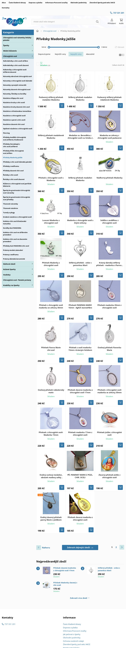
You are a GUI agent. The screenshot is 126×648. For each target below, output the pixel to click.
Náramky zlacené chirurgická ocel (16, 89)
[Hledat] (97, 22)
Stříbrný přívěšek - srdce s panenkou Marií (80, 263)
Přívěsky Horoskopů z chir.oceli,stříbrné (11, 145)
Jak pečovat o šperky (71, 634)
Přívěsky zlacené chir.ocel (13, 171)
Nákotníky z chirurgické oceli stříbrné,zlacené (14, 71)
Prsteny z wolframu (11, 254)
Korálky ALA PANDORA (12, 228)
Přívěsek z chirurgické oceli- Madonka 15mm (51, 433)
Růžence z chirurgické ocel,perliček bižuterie (17, 184)
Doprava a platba (35, 2)
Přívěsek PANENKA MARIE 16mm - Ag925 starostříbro (80, 306)
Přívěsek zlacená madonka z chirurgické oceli (80, 518)
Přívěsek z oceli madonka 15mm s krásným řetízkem (80, 348)
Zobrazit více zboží (78, 598)
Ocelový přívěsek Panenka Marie (109, 348)
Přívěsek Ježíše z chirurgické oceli (109, 433)
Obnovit (121, 47)
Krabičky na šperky (11, 285)
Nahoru (46, 547)
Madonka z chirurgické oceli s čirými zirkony (80, 221)
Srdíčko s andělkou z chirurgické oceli (109, 221)
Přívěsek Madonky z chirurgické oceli (51, 263)
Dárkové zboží (9, 264)
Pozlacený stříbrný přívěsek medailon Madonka (51, 98)
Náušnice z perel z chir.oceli (14, 120)
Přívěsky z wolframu (11, 166)
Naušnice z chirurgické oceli (14, 115)
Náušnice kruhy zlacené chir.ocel (16, 107)
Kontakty (5, 8)
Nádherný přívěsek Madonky (109, 177)
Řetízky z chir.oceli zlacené (13, 179)
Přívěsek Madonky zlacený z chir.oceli (65, 583)
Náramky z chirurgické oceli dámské (17, 81)
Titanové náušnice (10, 208)
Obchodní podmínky (79, 2)
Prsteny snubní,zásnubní (13, 250)
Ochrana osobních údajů (73, 641)
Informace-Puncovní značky (56, 2)
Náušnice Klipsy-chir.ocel (13, 98)
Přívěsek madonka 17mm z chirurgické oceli (80, 433)
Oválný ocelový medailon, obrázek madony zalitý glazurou (51, 476)
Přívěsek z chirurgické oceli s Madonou (50, 179)
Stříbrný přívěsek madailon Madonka (80, 98)
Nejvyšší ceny (75, 54)
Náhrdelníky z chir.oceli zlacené (16, 65)
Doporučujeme (44, 54)
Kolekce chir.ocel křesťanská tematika (14, 222)
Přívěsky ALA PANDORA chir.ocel (16, 246)
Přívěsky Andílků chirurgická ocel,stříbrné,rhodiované (14, 138)
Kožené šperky (9, 269)
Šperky (6, 45)
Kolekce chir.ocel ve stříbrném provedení (15, 233)
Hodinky (6, 275)
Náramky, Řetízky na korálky (14, 94)
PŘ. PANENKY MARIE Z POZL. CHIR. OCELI (80, 476)
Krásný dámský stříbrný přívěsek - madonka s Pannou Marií (109, 264)
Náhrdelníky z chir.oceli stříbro (15, 61)
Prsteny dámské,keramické (14, 259)
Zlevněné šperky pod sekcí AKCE (102, 2)
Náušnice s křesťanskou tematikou (17, 111)
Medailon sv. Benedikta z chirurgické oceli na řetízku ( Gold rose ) (80, 136)
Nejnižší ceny (60, 54)
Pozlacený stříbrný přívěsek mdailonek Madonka (109, 98)
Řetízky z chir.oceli (10, 175)
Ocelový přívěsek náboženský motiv (51, 391)
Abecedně (90, 54)
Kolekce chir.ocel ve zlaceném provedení (15, 240)
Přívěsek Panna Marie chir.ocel (51, 348)
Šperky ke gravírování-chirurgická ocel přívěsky (16, 198)
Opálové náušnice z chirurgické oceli (17, 128)
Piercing (6, 133)
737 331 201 (118, 13)
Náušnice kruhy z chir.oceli (14, 102)
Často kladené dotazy (17, 2)
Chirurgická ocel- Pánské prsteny (17, 280)
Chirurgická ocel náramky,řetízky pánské (17, 38)
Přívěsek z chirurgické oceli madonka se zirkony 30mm (51, 306)
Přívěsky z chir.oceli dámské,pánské (17, 162)
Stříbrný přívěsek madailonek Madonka (51, 136)
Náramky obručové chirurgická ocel (17, 76)
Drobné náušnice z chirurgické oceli (17, 217)
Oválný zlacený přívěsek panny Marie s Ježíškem (51, 518)
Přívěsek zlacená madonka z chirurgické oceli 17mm (80, 391)
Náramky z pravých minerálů (14, 85)
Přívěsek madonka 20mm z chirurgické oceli (109, 306)
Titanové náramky (10, 204)
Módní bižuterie (10, 51)
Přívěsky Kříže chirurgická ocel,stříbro (13, 152)
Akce (4, 2)
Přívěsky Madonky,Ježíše (12, 157)
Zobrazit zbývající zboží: (80, 547)
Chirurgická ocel (10, 56)
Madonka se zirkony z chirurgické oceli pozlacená (109, 136)
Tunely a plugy (9, 212)
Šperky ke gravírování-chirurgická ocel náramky (16, 191)
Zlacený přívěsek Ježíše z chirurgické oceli (109, 476)
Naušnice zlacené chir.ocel (14, 124)
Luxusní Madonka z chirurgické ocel (51, 221)
